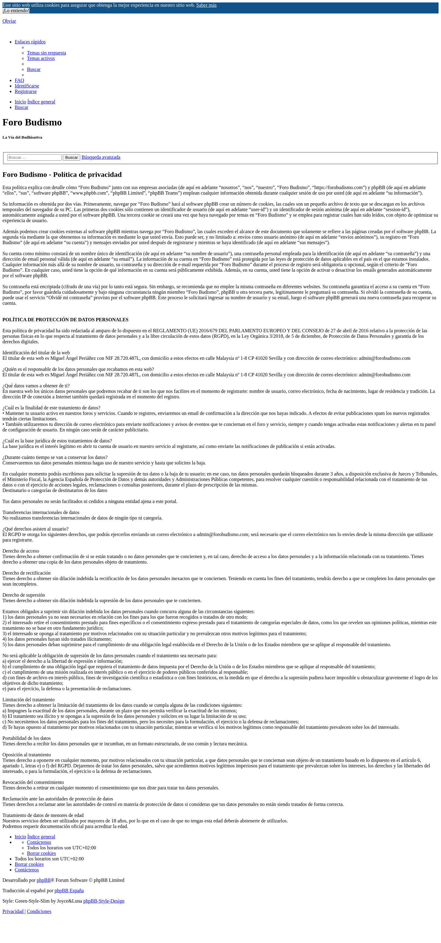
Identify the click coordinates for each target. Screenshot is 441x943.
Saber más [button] (206, 5)
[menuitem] (46, 52)
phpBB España (69, 890)
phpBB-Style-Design (103, 901)
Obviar (9, 21)
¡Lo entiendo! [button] (15, 10)
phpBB (44, 880)
